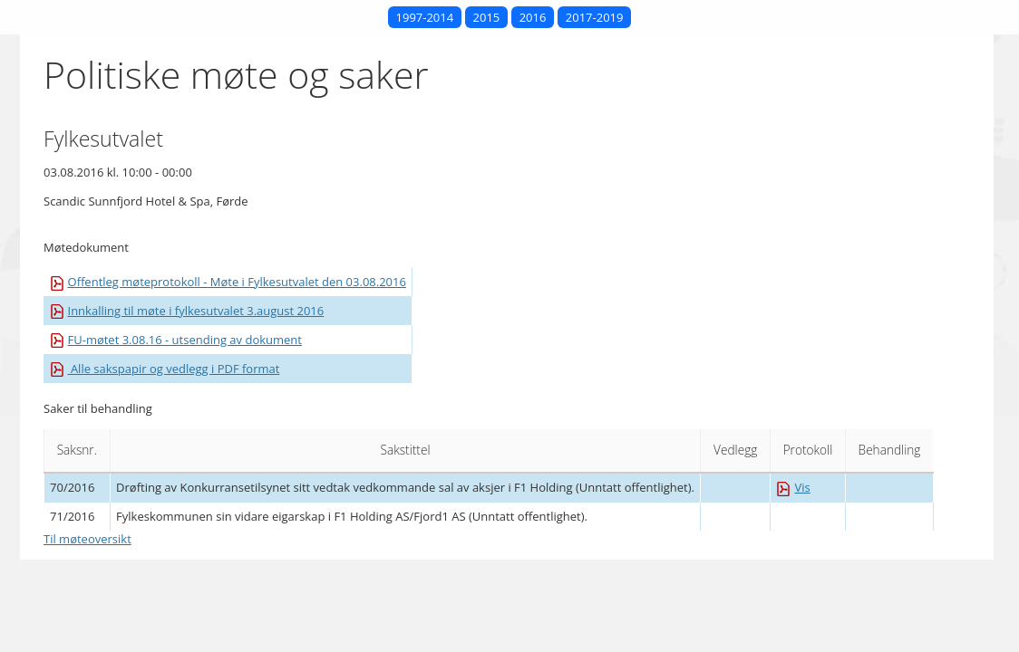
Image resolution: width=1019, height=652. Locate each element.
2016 (533, 17)
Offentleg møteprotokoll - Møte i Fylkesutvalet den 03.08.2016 (228, 281)
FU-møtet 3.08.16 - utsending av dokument (176, 339)
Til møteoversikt (87, 539)
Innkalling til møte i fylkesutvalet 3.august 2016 (187, 310)
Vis (793, 487)
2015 (486, 17)
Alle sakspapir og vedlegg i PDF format (165, 368)
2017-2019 (595, 17)
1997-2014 (425, 17)
